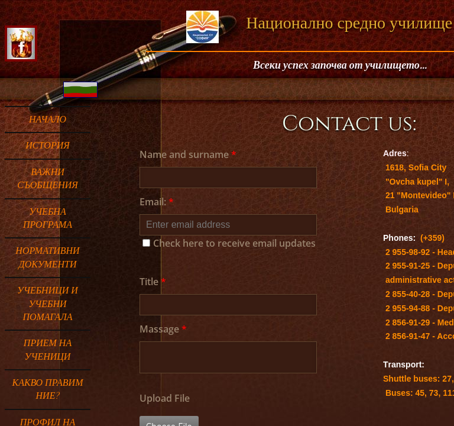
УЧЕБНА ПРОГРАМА (47, 218)
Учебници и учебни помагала (47, 304)
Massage (163, 328)
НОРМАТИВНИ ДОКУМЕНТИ (47, 257)
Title (153, 281)
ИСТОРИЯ (47, 145)
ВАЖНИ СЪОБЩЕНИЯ (47, 179)
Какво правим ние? (47, 389)
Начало (47, 119)
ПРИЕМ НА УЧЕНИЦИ (48, 350)
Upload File (165, 398)
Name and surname (188, 154)
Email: (157, 201)
